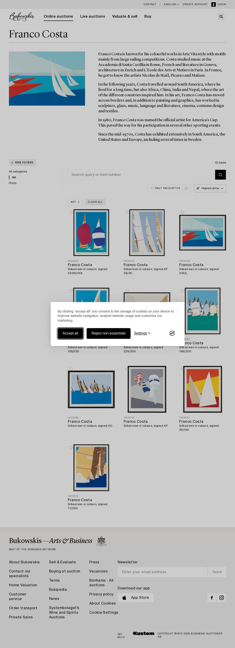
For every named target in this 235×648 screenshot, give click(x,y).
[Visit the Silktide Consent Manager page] (172, 333)
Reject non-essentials (109, 333)
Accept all (70, 333)
